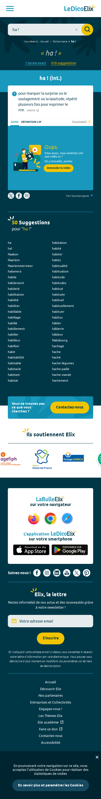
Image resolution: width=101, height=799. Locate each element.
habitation (59, 243)
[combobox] (50, 30)
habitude (58, 277)
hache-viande (61, 375)
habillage (14, 317)
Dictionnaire (60, 41)
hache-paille (60, 369)
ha (9, 243)
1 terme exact (35, 63)
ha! (10, 248)
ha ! (73, 41)
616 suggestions (63, 63)
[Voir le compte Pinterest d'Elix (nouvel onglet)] (86, 573)
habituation (60, 271)
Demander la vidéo (58, 168)
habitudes (59, 283)
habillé (12, 323)
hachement (60, 380)
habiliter (14, 306)
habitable (14, 363)
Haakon (13, 254)
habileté (14, 289)
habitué (57, 289)
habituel (58, 300)
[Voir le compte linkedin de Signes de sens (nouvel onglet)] (56, 573)
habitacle (14, 369)
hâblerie (58, 329)
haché (56, 357)
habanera (14, 271)
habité (56, 248)
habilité (13, 300)
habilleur (14, 340)
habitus (57, 317)
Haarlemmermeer (20, 266)
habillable (14, 311)
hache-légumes (63, 363)
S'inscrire (51, 638)
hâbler (56, 323)
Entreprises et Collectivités (50, 702)
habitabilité (16, 357)
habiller (13, 334)
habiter (57, 254)
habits (56, 260)
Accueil (44, 41)
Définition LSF (31, 122)
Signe (15, 122)
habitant (14, 375)
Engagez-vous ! (50, 709)
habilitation (16, 294)
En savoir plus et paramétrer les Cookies (50, 785)
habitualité (60, 266)
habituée (58, 294)
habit (11, 352)
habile (12, 277)
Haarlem (14, 260)
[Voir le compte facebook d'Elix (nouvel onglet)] (37, 573)
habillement (16, 329)
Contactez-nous (69, 407)
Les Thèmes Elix (50, 716)
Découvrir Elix (50, 689)
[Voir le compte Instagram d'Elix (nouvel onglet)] (46, 573)
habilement (16, 283)
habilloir (13, 346)
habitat (13, 380)
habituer (58, 311)
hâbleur (57, 334)
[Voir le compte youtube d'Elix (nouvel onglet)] (66, 573)
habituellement (63, 306)
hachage (58, 346)
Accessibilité (50, 742)
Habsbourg (60, 340)
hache (56, 352)
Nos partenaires (50, 695)
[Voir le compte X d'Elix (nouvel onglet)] (76, 573)
